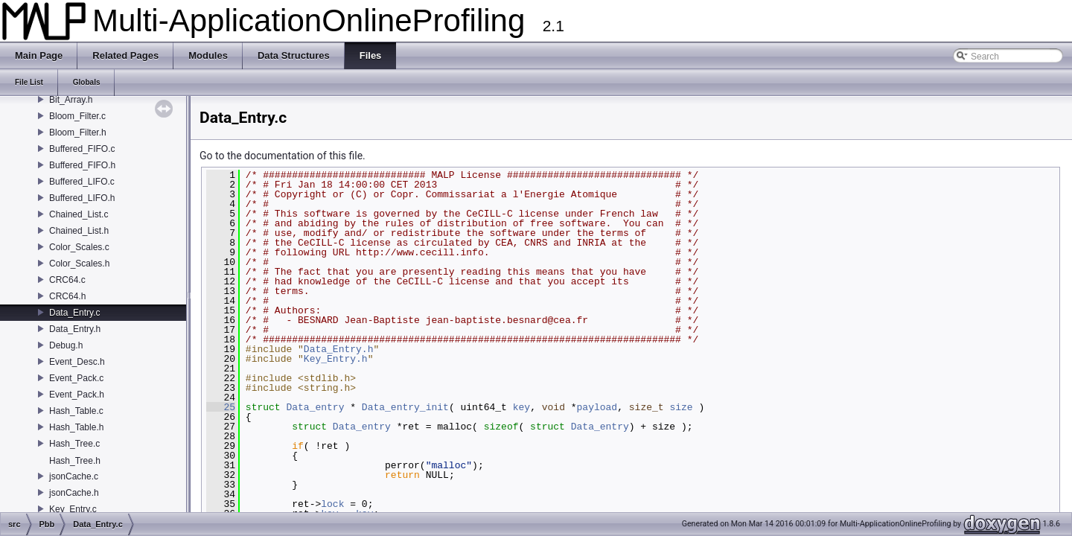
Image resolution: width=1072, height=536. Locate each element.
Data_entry (315, 407)
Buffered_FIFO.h (82, 165)
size (680, 407)
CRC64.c (67, 280)
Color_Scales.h (79, 263)
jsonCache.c (73, 476)
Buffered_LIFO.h (82, 198)
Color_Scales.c (79, 247)
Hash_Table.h (76, 427)
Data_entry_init (405, 407)
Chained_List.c (78, 214)
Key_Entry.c (73, 509)
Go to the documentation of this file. (283, 156)
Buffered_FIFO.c (82, 149)
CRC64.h (67, 296)
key (521, 407)
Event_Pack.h (76, 394)
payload (597, 407)
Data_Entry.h (74, 329)
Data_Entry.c (74, 312)
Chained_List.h (79, 231)
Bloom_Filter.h (77, 132)
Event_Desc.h (77, 362)
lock (332, 504)
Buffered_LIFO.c (82, 181)
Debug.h (66, 345)
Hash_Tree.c (74, 443)
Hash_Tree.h (74, 461)
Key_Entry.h (336, 359)
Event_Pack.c (76, 378)
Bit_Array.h (70, 100)
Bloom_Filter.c (77, 116)
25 (220, 407)
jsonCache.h (74, 493)
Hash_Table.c (76, 411)
